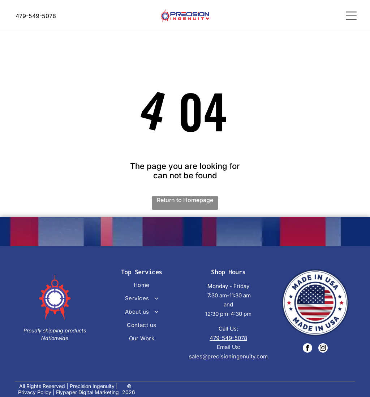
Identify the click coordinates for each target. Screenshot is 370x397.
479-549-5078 (228, 335)
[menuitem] (141, 286)
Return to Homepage (185, 197)
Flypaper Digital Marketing (87, 390)
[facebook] (307, 346)
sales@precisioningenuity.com (228, 354)
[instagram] (323, 346)
